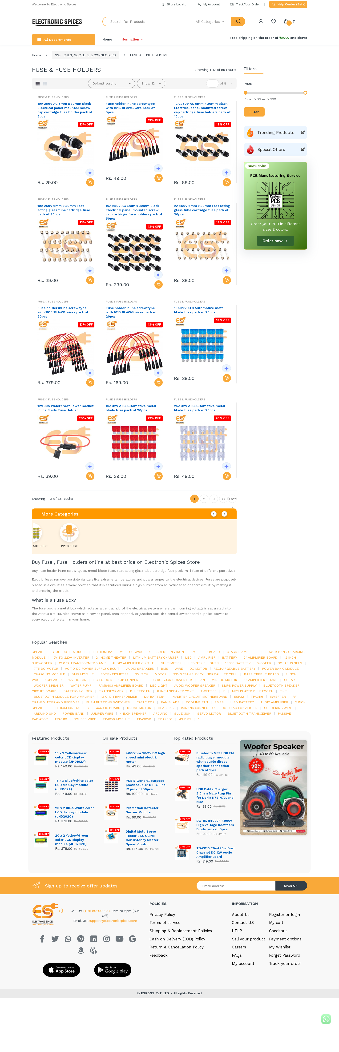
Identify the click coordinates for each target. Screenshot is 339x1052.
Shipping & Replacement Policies (180, 930)
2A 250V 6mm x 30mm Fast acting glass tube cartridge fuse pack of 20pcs (202, 210)
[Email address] (236, 886)
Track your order (285, 963)
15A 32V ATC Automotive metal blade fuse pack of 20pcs (199, 310)
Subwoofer (139, 652)
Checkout (278, 930)
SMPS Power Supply (239, 685)
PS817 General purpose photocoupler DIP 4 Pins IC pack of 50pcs (145, 785)
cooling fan (197, 702)
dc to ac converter (239, 708)
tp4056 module (116, 719)
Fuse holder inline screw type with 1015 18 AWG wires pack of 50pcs (62, 312)
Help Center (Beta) (288, 5)
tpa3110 (60, 719)
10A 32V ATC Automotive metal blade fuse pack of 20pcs (131, 408)
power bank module (280, 668)
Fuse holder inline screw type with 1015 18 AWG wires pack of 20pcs (131, 312)
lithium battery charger (155, 657)
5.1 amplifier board (260, 680)
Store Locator (174, 4)
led (188, 657)
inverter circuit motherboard (199, 696)
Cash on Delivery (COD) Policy (177, 939)
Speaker (39, 652)
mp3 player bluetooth (252, 691)
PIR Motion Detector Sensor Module (142, 810)
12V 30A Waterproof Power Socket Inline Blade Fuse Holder (65, 408)
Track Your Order (245, 4)
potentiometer (115, 674)
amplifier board (205, 652)
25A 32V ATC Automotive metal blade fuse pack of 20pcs (199, 408)
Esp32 (239, 696)
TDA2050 (144, 719)
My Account (208, 4)
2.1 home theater (111, 657)
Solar (289, 680)
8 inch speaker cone (175, 691)
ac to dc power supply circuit (92, 668)
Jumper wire (102, 713)
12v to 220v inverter (70, 657)
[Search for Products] (149, 21)
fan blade (170, 702)
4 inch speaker (133, 713)
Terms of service (164, 922)
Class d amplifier (243, 652)
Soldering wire (278, 708)
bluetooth (140, 691)
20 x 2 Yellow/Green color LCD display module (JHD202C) (71, 840)
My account (243, 963)
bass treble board (261, 674)
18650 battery (237, 663)
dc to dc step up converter (119, 680)
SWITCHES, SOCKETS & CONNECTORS (85, 55)
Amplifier (206, 657)
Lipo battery (242, 702)
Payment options (285, 939)
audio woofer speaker (194, 685)
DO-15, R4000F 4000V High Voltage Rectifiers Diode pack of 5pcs (215, 825)
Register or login (284, 914)
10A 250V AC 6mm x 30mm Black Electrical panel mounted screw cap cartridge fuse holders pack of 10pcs (202, 110)
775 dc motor (46, 668)
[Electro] (59, 21)
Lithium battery (108, 652)
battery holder (77, 691)
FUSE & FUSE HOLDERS (53, 97)
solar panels (290, 663)
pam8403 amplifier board (120, 685)
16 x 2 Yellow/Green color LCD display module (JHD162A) (71, 757)
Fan (201, 680)
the (283, 691)
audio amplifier (274, 702)
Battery (229, 657)
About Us (241, 914)
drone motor (139, 708)
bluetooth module (69, 652)
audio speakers (140, 668)
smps (218, 702)
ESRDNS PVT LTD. (156, 993)
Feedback (158, 955)
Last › (232, 500)
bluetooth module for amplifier (64, 696)
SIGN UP (291, 885)
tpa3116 (257, 696)
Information (129, 39)
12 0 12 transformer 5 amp (82, 663)
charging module (49, 674)
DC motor (198, 668)
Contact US (243, 922)
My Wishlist (280, 947)
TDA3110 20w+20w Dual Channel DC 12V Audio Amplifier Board (215, 852)
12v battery (154, 696)
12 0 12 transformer (119, 696)
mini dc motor (224, 680)
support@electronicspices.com (113, 921)
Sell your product (248, 939)
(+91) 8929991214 (97, 911)
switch (141, 674)
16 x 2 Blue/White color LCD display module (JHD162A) (74, 785)
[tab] (38, 83)
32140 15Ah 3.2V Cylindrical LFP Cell (205, 674)
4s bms (185, 719)
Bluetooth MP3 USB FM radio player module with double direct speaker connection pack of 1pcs (215, 761)
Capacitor (145, 702)
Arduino (160, 713)
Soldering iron (170, 652)
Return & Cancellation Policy (176, 947)
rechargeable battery (234, 668)
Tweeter (208, 691)
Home (107, 39)
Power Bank (73, 713)
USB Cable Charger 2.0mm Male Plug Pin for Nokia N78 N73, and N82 (215, 795)
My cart (276, 922)
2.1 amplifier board (260, 657)
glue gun (182, 713)
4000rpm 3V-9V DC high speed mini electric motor (145, 757)
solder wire (85, 719)
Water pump (81, 685)
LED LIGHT (159, 685)
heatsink (166, 708)
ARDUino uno (45, 713)
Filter (254, 112)
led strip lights (203, 663)
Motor (160, 674)
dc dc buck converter (171, 680)
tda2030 (165, 719)
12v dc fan (78, 680)
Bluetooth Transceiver (249, 713)
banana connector (198, 708)
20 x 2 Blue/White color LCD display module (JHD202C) (74, 812)
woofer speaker (49, 685)
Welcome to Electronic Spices (54, 4)
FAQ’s (237, 955)
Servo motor (209, 713)
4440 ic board (108, 708)
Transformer (111, 691)
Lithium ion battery (71, 708)
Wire (179, 668)
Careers (239, 947)
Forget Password (284, 955)
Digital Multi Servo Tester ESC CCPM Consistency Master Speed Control (142, 837)
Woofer (264, 663)
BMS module (83, 674)
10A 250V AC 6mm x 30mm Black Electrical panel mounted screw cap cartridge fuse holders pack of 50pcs (134, 212)
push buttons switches (108, 702)
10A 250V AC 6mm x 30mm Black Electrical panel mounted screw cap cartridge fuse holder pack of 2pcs (64, 110)
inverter (278, 696)
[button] (214, 21)
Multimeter (171, 663)
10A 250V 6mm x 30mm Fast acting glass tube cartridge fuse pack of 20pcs (63, 210)
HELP (237, 930)
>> (223, 499)
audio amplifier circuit (133, 663)
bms (164, 668)
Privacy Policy (162, 914)
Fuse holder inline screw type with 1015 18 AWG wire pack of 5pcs (130, 108)
